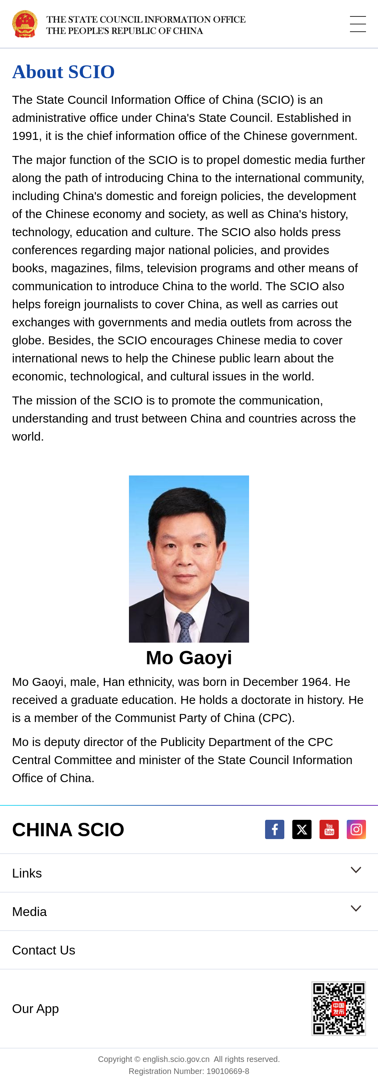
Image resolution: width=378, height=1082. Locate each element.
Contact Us (43, 950)
